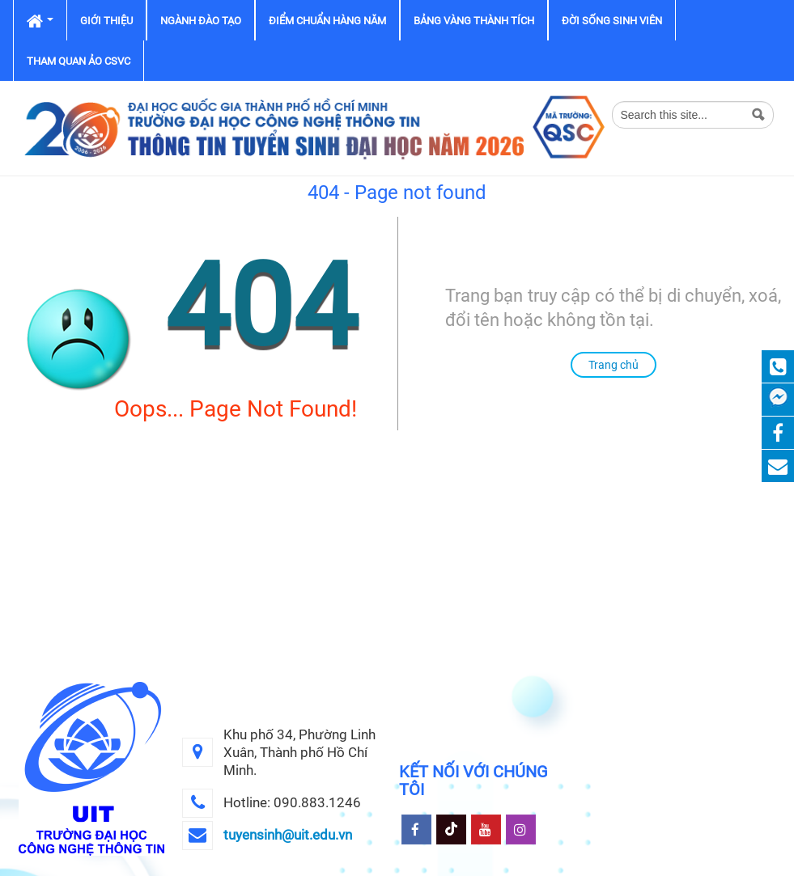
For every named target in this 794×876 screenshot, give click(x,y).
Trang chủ (613, 364)
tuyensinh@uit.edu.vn (287, 835)
